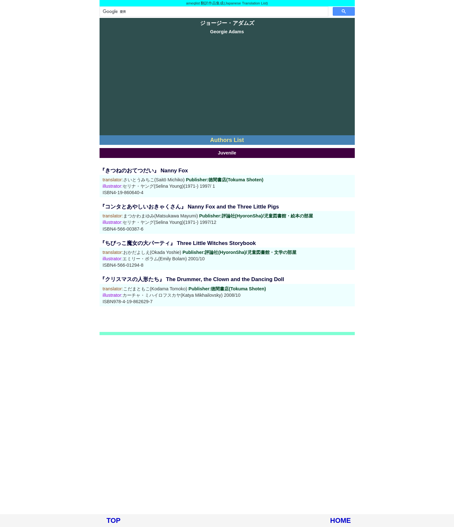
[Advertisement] (227, 85)
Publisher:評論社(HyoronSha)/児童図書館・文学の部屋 (239, 252)
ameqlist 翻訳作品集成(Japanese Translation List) (227, 3)
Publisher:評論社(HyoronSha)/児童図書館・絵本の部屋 (256, 215)
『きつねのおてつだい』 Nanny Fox (144, 171)
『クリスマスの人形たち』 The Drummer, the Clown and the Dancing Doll (192, 279)
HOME (340, 520)
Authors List (227, 140)
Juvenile (227, 152)
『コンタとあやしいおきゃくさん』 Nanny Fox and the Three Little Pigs (189, 207)
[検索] (213, 11)
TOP (114, 520)
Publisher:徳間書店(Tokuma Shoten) (225, 179)
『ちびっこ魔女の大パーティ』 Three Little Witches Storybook (178, 243)
